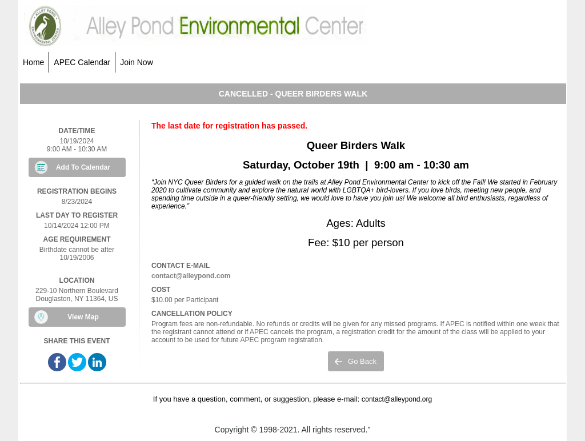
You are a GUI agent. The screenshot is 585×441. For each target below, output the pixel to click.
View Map (82, 317)
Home (33, 62)
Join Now (136, 62)
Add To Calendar (83, 167)
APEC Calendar (82, 62)
